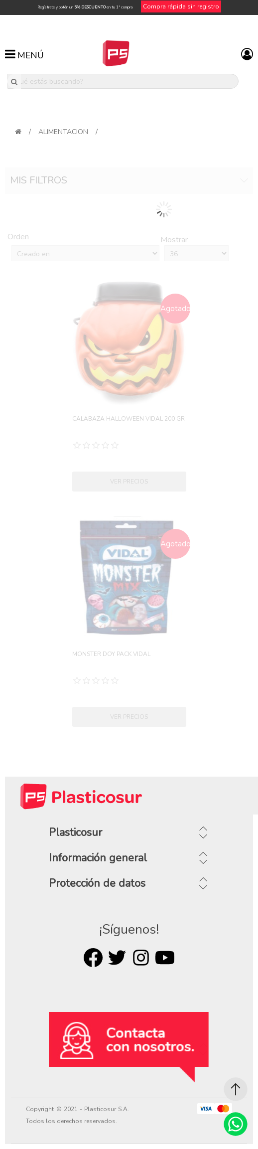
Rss (140, 957)
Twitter (117, 957)
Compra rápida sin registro (181, 6)
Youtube (164, 957)
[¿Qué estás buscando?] (123, 81)
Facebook (93, 957)
